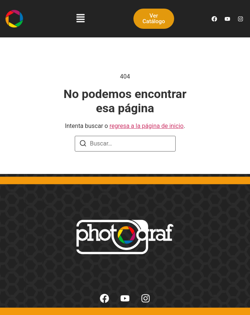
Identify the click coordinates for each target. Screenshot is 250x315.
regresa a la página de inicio (146, 125)
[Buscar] (83, 145)
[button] (80, 18)
